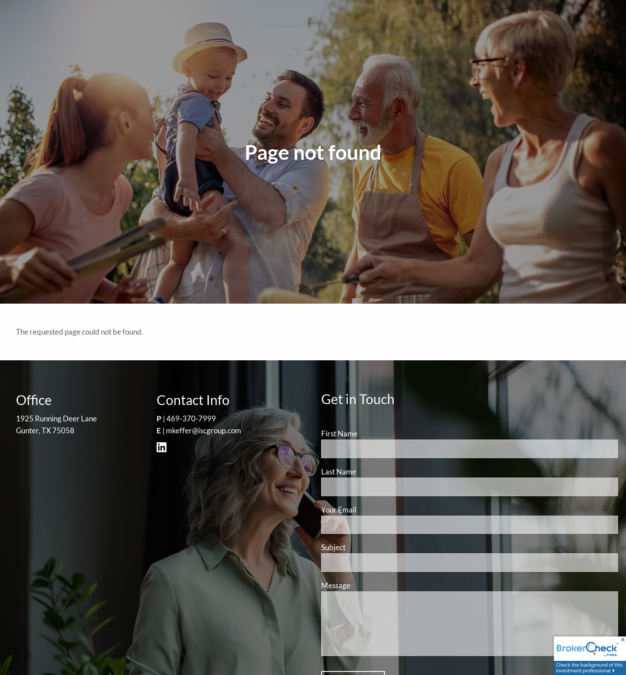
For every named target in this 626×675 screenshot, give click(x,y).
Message (369, 585)
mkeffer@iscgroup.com (203, 430)
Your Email (372, 509)
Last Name (338, 471)
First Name (339, 433)
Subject (367, 547)
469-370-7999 (191, 418)
